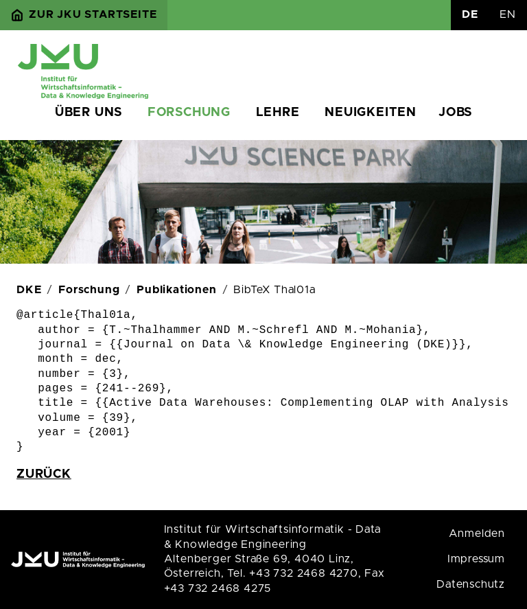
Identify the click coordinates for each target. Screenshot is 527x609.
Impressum (476, 558)
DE (470, 14)
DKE (28, 289)
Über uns (88, 112)
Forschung (189, 112)
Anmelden (477, 533)
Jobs (455, 112)
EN (508, 14)
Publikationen (176, 289)
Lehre (278, 112)
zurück (43, 474)
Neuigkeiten (371, 112)
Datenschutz (470, 584)
